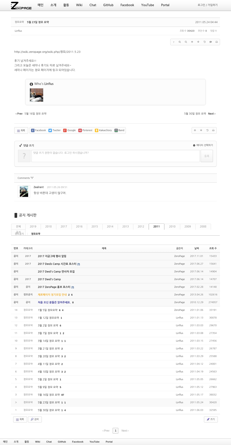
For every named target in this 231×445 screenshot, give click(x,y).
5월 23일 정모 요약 (38, 22)
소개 (16, 441)
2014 (110, 226)
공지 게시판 (28, 215)
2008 (203, 226)
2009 (188, 226)
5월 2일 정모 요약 (48, 379)
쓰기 (210, 419)
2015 (95, 226)
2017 (64, 226)
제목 (104, 248)
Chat (49, 441)
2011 (156, 226)
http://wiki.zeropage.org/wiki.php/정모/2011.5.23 (47, 51)
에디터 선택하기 (203, 145)
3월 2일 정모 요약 (48, 325)
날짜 (196, 248)
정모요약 (35, 234)
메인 (5, 441)
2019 (33, 226)
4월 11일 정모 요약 (49, 364)
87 (62, 395)
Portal (109, 441)
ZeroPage (179, 256)
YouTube (94, 441)
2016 (79, 226)
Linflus (18, 31)
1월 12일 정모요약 (49, 318)
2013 (125, 226)
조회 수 (213, 248)
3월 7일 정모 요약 (48, 333)
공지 (18, 232)
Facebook (77, 441)
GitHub (62, 441)
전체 (18, 226)
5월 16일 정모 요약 (49, 395)
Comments (26, 178)
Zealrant (39, 187)
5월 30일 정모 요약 (49, 410)
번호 (16, 248)
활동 (26, 441)
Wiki (37, 441)
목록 (21, 130)
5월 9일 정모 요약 (48, 387)
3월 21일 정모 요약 (49, 348)
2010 (172, 226)
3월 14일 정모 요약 (49, 341)
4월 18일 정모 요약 (49, 371)
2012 (141, 226)
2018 (48, 226)
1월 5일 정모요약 (48, 310)
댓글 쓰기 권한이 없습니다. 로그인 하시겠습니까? (61, 153)
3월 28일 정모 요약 (49, 356)
